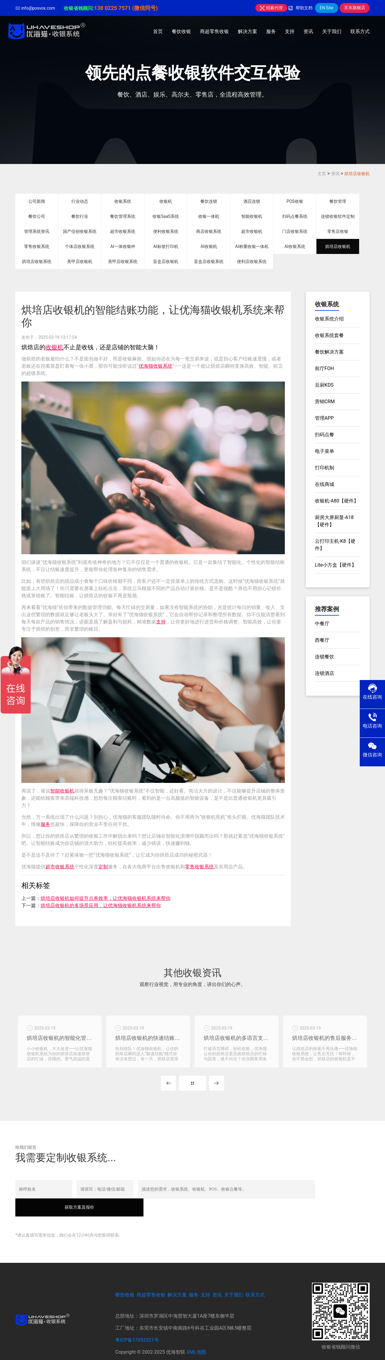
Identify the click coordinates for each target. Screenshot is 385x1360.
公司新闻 (36, 201)
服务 (271, 31)
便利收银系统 (165, 231)
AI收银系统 (295, 246)
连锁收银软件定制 (338, 216)
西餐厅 (322, 640)
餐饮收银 (181, 31)
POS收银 (295, 201)
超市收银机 (251, 231)
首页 (158, 31)
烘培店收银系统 (36, 261)
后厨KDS (324, 385)
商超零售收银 (214, 31)
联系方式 (360, 31)
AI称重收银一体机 (252, 246)
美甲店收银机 (79, 261)
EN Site (326, 7)
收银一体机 (208, 216)
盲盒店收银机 (165, 261)
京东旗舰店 (354, 7)
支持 (289, 31)
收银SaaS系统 (165, 216)
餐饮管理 (337, 201)
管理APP (324, 418)
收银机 (165, 201)
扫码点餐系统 (294, 216)
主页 (322, 173)
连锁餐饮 (324, 657)
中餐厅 (322, 623)
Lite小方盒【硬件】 (335, 565)
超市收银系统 (122, 231)
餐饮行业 (79, 216)
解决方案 (247, 31)
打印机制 (324, 468)
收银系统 (122, 201)
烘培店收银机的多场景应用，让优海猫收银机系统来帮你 (101, 905)
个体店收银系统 (79, 246)
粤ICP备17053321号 (137, 1324)
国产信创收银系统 (80, 231)
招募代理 (271, 7)
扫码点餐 (324, 434)
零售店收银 (337, 231)
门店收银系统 (294, 231)
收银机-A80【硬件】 (337, 501)
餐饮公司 (36, 216)
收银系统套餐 (329, 335)
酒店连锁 (251, 201)
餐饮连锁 (208, 201)
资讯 (308, 31)
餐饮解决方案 (329, 352)
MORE (192, 1085)
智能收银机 (251, 216)
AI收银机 (209, 246)
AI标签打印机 (165, 246)
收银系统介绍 (329, 319)
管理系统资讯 (36, 231)
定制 (103, 867)
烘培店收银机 (357, 173)
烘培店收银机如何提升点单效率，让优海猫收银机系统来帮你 (106, 898)
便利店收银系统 (251, 261)
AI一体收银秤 (122, 246)
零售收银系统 (36, 246)
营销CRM (325, 401)
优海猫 (146, 366)
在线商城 (324, 484)
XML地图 (196, 1336)
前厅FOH (324, 368)
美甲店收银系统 (122, 261)
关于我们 (331, 31)
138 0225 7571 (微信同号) (126, 8)
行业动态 (79, 201)
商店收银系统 (208, 231)
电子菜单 (324, 451)
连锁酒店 (324, 673)
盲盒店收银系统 (208, 261)
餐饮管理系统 (122, 216)
